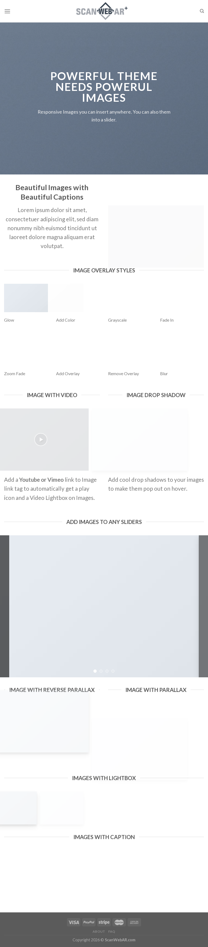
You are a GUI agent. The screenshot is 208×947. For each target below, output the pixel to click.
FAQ (111, 931)
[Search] (202, 11)
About (99, 931)
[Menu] (7, 11)
